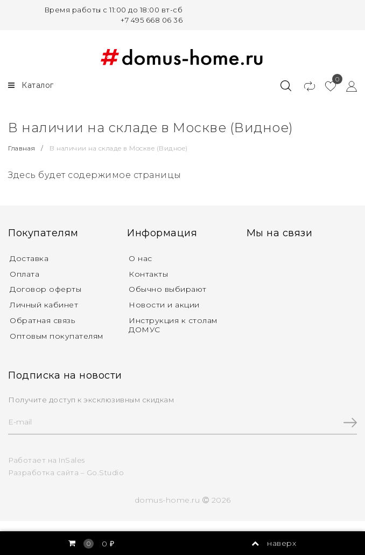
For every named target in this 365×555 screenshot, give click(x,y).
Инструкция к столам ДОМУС (173, 325)
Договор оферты (45, 289)
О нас (140, 258)
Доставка (29, 258)
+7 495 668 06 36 (151, 20)
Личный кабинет (44, 305)
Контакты (148, 274)
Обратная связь (42, 320)
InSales (72, 460)
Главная (22, 148)
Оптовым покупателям (56, 336)
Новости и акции (164, 305)
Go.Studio (105, 472)
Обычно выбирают (168, 289)
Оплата (24, 274)
